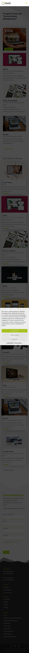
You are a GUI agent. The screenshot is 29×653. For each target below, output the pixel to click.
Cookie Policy (10, 343)
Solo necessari (14, 335)
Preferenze (14, 339)
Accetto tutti (14, 331)
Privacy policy (18, 343)
